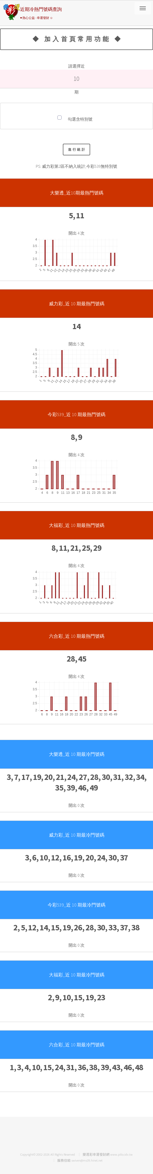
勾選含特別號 (80, 119)
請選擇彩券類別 (142, 8)
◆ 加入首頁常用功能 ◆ (77, 39)
